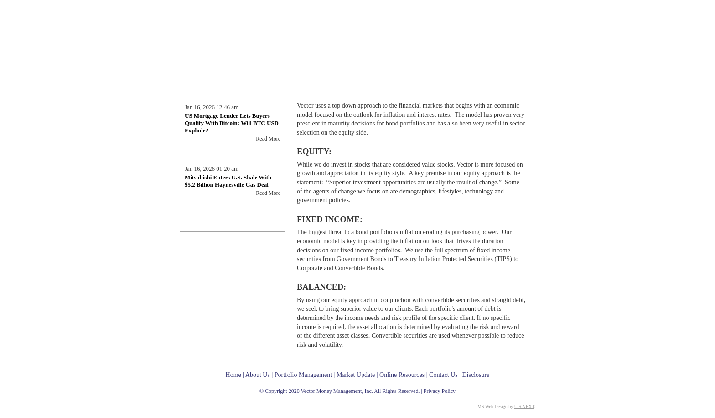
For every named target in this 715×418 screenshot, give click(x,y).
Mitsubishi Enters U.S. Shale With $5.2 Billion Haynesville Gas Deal (228, 181)
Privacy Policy (440, 391)
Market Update (429, 93)
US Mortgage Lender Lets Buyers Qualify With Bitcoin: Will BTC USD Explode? (232, 123)
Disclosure (475, 374)
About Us (325, 93)
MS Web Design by (505, 406)
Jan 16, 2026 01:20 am (211, 168)
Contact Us (519, 93)
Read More (268, 139)
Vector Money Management (227, 34)
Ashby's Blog (232, 262)
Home (299, 93)
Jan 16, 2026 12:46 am (211, 107)
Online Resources (481, 93)
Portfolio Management (375, 93)
